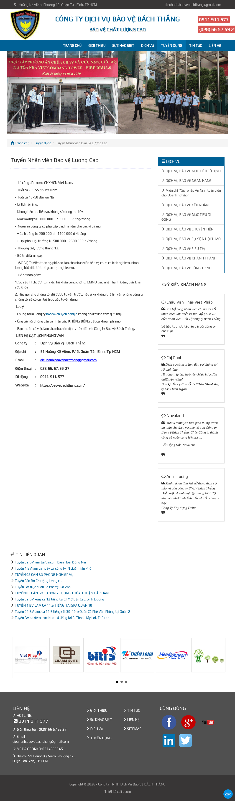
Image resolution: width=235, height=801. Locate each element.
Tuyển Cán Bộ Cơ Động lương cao (39, 581)
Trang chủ (20, 143)
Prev (19, 657)
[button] (23, 92)
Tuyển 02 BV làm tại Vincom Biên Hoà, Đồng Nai (50, 562)
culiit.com (124, 791)
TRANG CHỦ (72, 46)
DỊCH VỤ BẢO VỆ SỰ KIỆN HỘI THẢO (191, 239)
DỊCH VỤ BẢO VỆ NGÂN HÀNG (186, 180)
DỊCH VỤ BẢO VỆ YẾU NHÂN (185, 205)
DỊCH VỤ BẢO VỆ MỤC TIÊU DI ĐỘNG (186, 217)
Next (223, 657)
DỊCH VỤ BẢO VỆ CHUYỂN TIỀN (187, 229)
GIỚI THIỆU (96, 46)
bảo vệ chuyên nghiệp (61, 314)
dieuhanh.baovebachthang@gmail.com (193, 5)
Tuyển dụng (42, 143)
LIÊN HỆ (215, 46)
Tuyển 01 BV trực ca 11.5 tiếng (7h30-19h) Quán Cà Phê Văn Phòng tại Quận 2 (72, 611)
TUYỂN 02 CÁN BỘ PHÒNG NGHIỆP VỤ (44, 574)
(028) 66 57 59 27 (52, 729)
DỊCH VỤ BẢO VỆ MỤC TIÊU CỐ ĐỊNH (191, 171)
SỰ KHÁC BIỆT (123, 46)
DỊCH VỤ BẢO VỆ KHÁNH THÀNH (189, 258)
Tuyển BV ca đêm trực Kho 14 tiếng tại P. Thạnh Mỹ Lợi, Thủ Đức (62, 618)
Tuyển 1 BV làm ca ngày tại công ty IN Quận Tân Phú (53, 568)
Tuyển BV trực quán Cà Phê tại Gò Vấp (43, 587)
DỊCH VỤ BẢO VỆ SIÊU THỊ (183, 249)
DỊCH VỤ (147, 46)
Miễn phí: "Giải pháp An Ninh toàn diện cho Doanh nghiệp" (191, 192)
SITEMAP (134, 729)
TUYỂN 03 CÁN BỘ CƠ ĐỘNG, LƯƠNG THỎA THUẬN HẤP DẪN (62, 593)
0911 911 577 (214, 19)
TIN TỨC (195, 46)
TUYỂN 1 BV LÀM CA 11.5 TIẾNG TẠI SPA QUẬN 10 (53, 605)
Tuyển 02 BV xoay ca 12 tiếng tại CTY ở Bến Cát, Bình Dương (59, 599)
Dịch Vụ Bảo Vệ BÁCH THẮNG (143, 784)
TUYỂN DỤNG (171, 46)
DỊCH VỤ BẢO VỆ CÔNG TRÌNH (186, 268)
